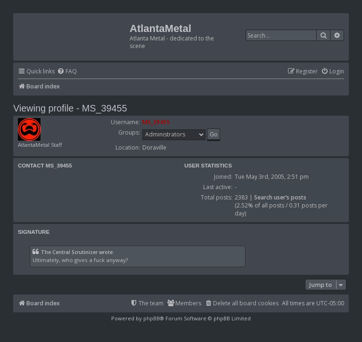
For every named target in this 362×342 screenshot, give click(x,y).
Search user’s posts (280, 197)
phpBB (151, 318)
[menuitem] (67, 71)
